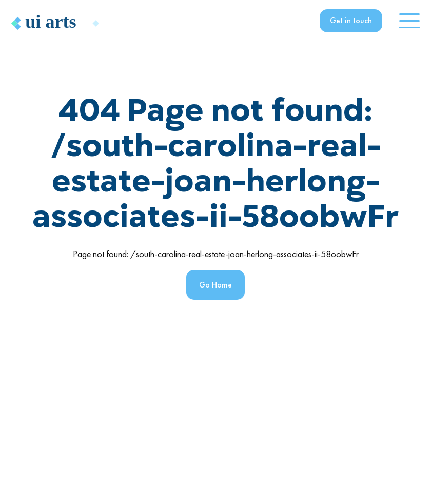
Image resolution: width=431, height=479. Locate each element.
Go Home (215, 284)
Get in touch (351, 20)
